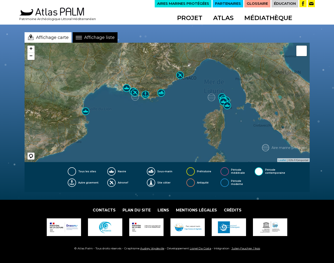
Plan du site (137, 210)
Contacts (104, 210)
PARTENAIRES (228, 3)
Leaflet (282, 160)
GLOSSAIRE (257, 3)
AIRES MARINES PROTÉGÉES (183, 3)
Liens (163, 210)
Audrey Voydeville (152, 248)
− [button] (30, 56)
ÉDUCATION (285, 3)
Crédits (233, 210)
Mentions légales (196, 210)
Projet (189, 18)
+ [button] (30, 49)
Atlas (223, 18)
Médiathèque (268, 18)
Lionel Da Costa (200, 248)
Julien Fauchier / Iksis (245, 248)
